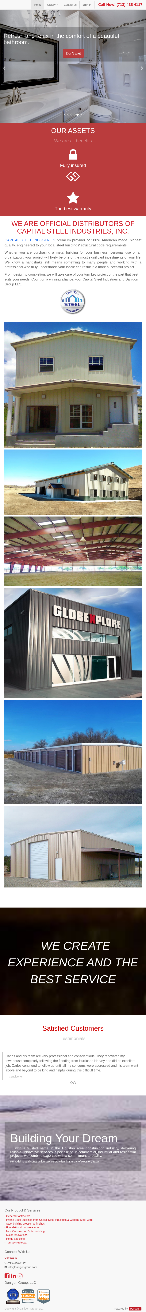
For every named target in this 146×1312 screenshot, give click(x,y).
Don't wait (73, 53)
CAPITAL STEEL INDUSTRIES (30, 240)
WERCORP (135, 1309)
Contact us (11, 1257)
